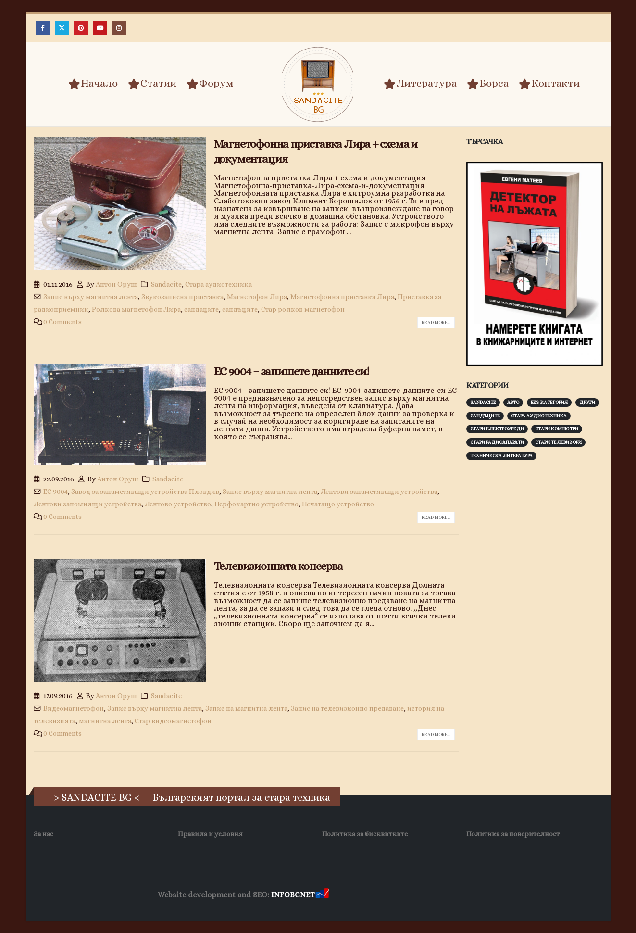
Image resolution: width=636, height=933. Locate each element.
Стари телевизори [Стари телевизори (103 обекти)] (558, 442)
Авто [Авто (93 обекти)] (513, 402)
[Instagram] (119, 28)
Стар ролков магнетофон (303, 309)
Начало (93, 83)
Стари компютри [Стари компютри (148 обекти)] (556, 428)
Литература (420, 83)
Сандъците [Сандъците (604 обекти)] (485, 415)
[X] (62, 28)
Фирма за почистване (440, 895)
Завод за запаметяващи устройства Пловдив (145, 491)
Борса (488, 83)
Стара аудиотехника (218, 284)
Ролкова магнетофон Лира (136, 309)
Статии (152, 83)
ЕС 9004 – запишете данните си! (291, 371)
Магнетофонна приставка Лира (342, 297)
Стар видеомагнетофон (173, 721)
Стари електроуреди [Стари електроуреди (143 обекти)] (497, 428)
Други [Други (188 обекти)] (587, 402)
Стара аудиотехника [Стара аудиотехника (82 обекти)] (539, 415)
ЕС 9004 (55, 491)
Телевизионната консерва (278, 566)
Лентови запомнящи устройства (87, 504)
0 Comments (62, 322)
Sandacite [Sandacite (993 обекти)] (483, 402)
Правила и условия (210, 834)
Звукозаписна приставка (182, 297)
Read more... (436, 322)
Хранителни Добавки (365, 895)
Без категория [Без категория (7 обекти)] (549, 402)
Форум (210, 83)
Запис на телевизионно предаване (347, 708)
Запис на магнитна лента (246, 708)
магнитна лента (105, 721)
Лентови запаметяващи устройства (379, 491)
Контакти (549, 83)
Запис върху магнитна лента (90, 297)
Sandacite (166, 284)
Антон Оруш (116, 284)
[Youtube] (100, 28)
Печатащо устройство (338, 504)
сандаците (201, 309)
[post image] (120, 203)
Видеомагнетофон (73, 708)
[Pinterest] (81, 28)
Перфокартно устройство (256, 504)
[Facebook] (43, 28)
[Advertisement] (538, 618)
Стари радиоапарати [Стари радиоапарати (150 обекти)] (497, 442)
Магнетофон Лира (257, 297)
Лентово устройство (178, 504)
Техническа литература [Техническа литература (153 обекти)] (501, 455)
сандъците (240, 309)
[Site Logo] (318, 84)
